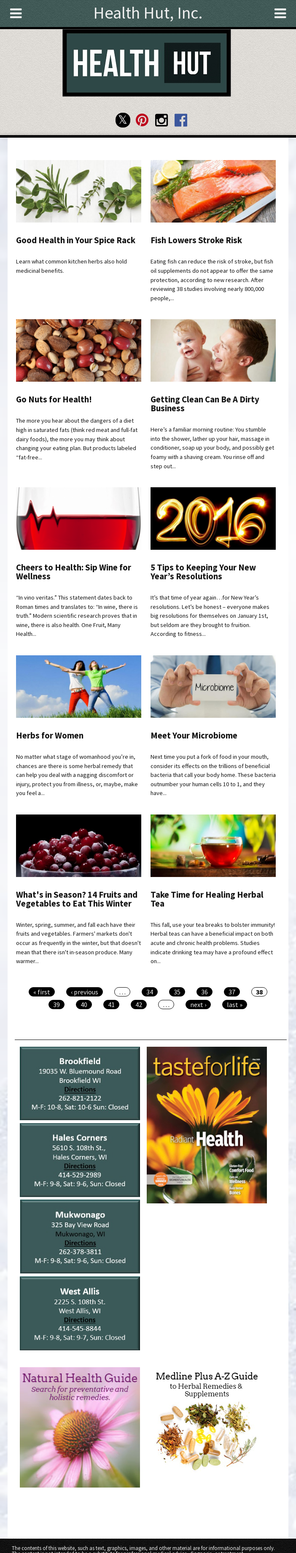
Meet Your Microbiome (194, 735)
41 (111, 1004)
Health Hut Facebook (180, 120)
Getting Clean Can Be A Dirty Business (205, 404)
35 (177, 992)
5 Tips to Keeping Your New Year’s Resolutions (203, 572)
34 (149, 992)
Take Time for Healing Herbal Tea (207, 899)
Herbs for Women (49, 735)
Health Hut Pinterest (142, 120)
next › (198, 1004)
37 (232, 992)
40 (84, 1004)
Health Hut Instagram (161, 120)
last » (234, 1004)
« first (41, 992)
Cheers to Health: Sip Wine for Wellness (73, 572)
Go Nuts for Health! (54, 399)
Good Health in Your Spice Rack (75, 240)
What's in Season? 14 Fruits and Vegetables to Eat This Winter (76, 899)
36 (204, 992)
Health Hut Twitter (123, 120)
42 (138, 1004)
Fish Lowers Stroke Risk (196, 240)
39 (56, 1004)
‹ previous (84, 992)
